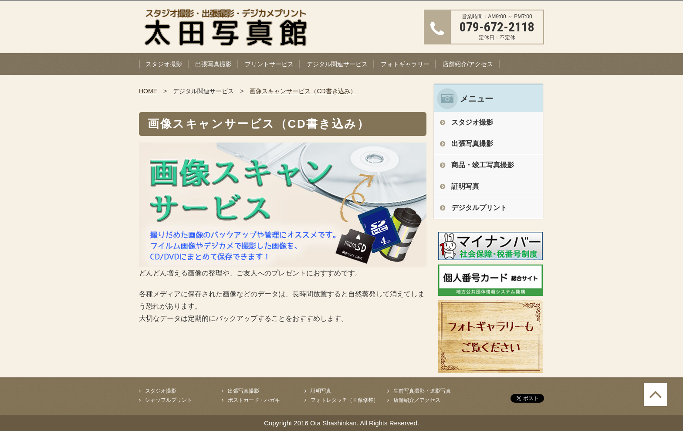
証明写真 (465, 186)
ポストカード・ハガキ (254, 400)
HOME (148, 91)
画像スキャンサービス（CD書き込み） (303, 91)
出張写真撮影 (213, 64)
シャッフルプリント (168, 400)
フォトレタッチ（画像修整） (345, 400)
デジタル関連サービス (337, 64)
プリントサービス (269, 64)
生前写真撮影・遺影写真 (422, 391)
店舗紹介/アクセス (468, 64)
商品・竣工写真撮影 (482, 165)
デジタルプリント (479, 207)
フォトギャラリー (405, 64)
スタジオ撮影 (163, 64)
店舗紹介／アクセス (416, 400)
